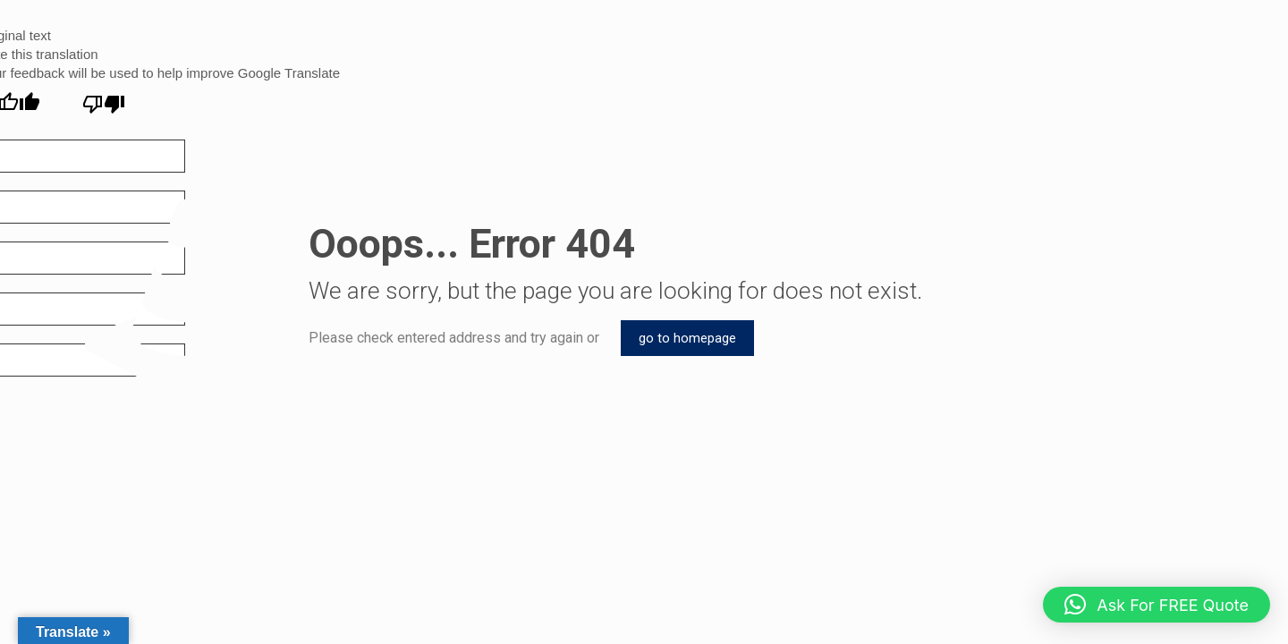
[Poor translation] (103, 104)
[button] (1156, 605)
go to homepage (687, 338)
